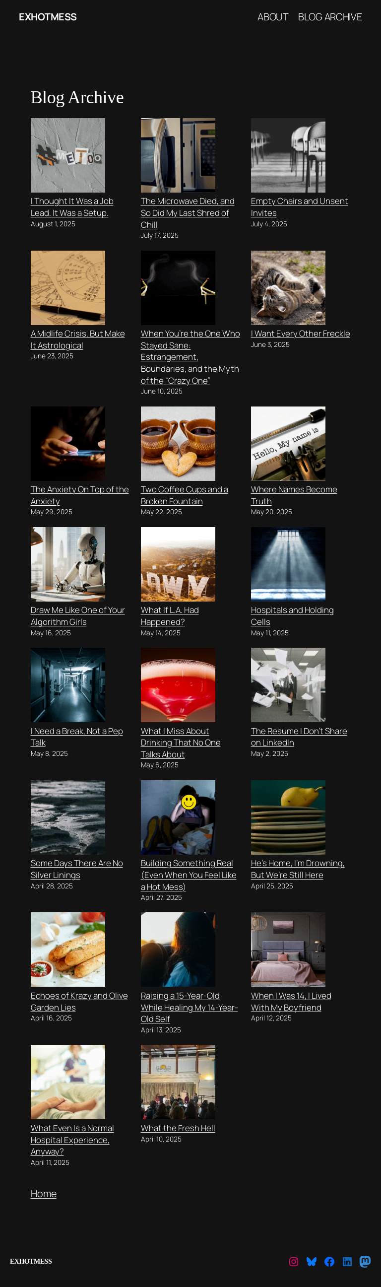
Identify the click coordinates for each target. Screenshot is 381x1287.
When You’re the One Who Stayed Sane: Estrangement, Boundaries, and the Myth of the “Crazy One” (190, 357)
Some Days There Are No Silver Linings (77, 869)
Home (44, 1193)
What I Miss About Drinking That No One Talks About (181, 742)
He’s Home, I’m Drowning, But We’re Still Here (298, 869)
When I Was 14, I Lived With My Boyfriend (291, 1001)
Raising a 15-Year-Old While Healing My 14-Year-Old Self (189, 1007)
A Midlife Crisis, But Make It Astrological (78, 339)
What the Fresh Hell (178, 1128)
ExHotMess (48, 16)
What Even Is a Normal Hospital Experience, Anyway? (72, 1139)
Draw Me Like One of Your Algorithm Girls (78, 615)
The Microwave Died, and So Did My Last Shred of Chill (188, 212)
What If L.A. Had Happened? (170, 615)
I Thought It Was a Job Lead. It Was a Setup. (72, 206)
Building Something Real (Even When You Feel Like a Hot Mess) (189, 874)
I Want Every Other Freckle (300, 333)
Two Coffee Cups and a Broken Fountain (184, 495)
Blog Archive (330, 16)
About (273, 16)
